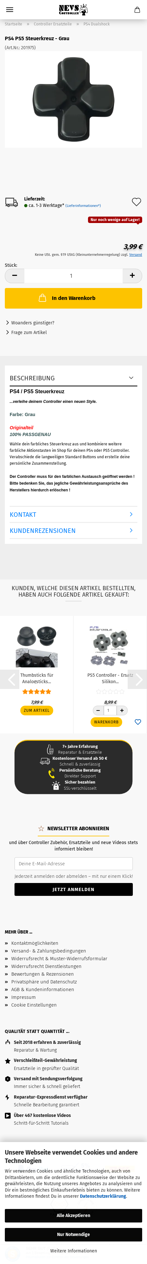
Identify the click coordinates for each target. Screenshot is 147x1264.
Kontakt (23, 514)
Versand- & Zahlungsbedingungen (48, 951)
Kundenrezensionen (43, 530)
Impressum (23, 997)
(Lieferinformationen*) (83, 206)
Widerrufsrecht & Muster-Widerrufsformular (59, 959)
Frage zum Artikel (29, 332)
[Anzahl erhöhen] (122, 710)
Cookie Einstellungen (34, 1005)
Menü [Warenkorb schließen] (9, 9)
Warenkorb (106, 722)
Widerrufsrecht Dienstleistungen (46, 966)
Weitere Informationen (73, 1251)
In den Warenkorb (66, 298)
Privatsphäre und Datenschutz (44, 982)
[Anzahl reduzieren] (98, 710)
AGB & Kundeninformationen (42, 989)
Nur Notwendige (73, 1234)
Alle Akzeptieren (73, 1215)
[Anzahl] (110, 710)
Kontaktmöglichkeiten (34, 943)
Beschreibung (32, 378)
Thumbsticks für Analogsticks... (36, 678)
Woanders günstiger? (32, 323)
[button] (9, 679)
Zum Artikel (37, 710)
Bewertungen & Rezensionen (42, 974)
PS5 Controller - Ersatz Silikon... (110, 678)
